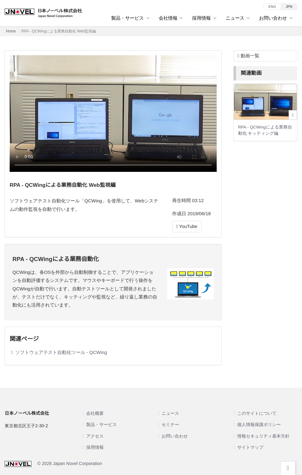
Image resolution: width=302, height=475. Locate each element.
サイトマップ (250, 447)
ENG (272, 6)
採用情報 (204, 18)
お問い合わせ (276, 18)
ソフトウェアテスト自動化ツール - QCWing (61, 352)
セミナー (170, 424)
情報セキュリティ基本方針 (263, 436)
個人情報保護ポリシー (259, 424)
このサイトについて (256, 413)
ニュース (238, 18)
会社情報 (171, 18)
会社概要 (95, 413)
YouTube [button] (186, 226)
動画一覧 (248, 55)
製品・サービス (130, 18)
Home (11, 31)
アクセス (95, 436)
